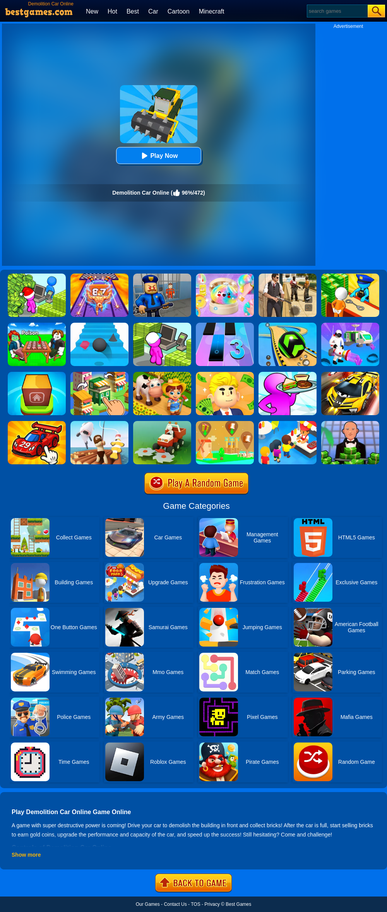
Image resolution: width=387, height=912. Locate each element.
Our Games (148, 904)
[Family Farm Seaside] (162, 374)
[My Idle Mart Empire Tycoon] (37, 276)
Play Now (158, 156)
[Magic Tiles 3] (225, 325)
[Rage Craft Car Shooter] (350, 374)
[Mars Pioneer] (350, 325)
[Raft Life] (99, 423)
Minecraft (211, 11)
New (92, 11)
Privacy (211, 904)
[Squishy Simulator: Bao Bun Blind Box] (225, 276)
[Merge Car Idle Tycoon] (37, 423)
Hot (112, 11)
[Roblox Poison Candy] (37, 325)
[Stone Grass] (162, 423)
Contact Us (175, 904)
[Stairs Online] (99, 325)
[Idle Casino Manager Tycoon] (350, 423)
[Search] (337, 11)
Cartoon (179, 11)
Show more (26, 855)
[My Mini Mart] (162, 325)
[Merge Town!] (37, 374)
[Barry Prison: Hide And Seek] (162, 276)
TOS (195, 904)
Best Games (238, 904)
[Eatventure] (288, 423)
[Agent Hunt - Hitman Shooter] (288, 276)
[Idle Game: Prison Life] (350, 276)
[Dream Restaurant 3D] (288, 374)
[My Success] (225, 374)
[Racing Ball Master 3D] (288, 325)
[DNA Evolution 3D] (99, 276)
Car (153, 11)
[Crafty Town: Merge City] (99, 374)
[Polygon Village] (225, 423)
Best (133, 11)
